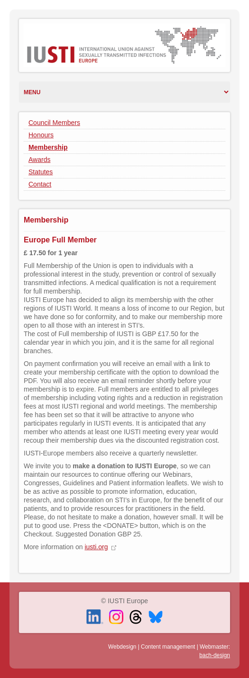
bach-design (214, 655)
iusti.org (96, 547)
